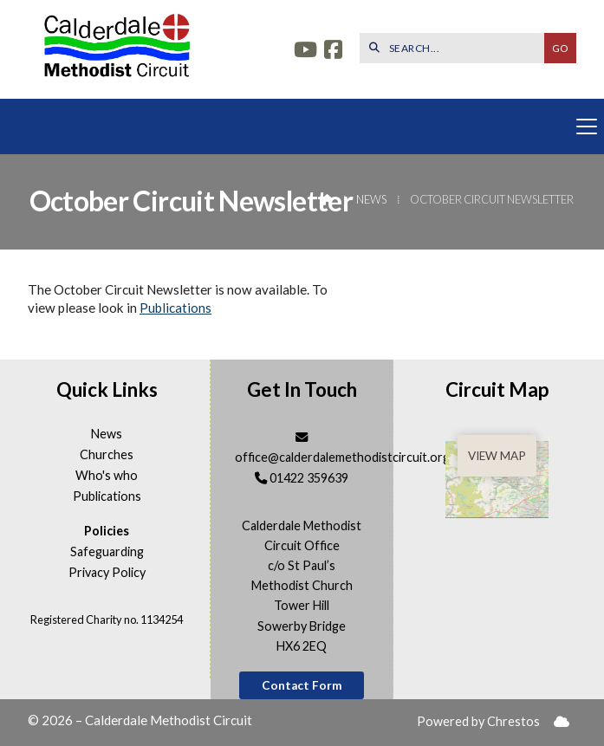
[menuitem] (561, 722)
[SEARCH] (456, 48)
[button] (302, 126)
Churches (106, 455)
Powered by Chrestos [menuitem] (478, 721)
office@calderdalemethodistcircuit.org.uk (350, 457)
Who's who (106, 476)
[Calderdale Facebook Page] (333, 51)
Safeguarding (107, 552)
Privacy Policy (107, 573)
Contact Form (302, 685)
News (371, 199)
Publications (175, 307)
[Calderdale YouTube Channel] (305, 51)
